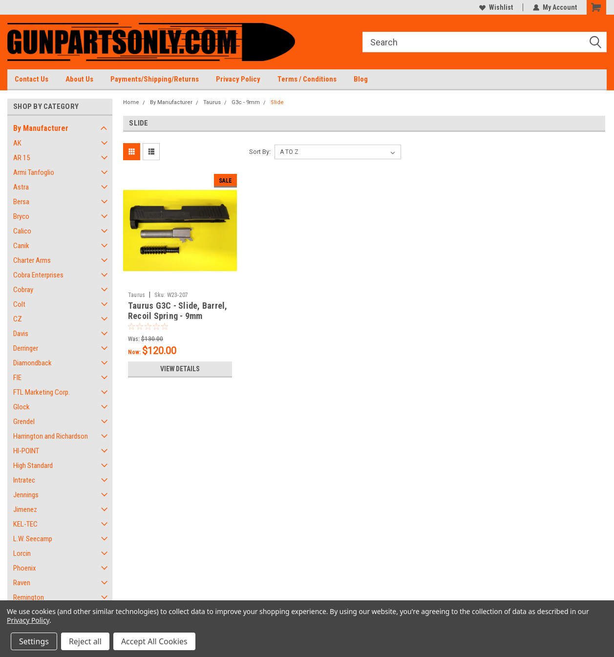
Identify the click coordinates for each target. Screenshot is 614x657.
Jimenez (25, 509)
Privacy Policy (238, 79)
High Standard (33, 465)
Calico (22, 231)
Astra (21, 187)
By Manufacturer (40, 128)
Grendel (24, 421)
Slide (277, 102)
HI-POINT (26, 450)
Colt (19, 304)
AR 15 (21, 157)
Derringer (25, 348)
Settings (34, 641)
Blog (361, 79)
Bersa (21, 201)
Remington (28, 597)
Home (131, 102)
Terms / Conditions (307, 79)
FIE (17, 377)
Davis (20, 333)
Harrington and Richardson (50, 436)
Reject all (85, 641)
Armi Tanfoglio (33, 172)
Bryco (21, 216)
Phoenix (24, 568)
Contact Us (31, 79)
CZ (17, 319)
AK (17, 143)
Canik (21, 245)
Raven (21, 582)
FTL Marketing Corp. (41, 392)
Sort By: (260, 151)
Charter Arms (32, 260)
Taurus (212, 102)
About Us (79, 79)
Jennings (26, 494)
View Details (180, 369)
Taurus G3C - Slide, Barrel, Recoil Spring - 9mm (178, 310)
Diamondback (32, 363)
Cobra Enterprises (38, 275)
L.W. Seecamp (32, 538)
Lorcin (22, 553)
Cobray (23, 289)
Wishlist (496, 7)
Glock (21, 407)
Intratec (24, 480)
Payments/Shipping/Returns (154, 79)
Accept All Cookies (154, 641)
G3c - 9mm (246, 102)
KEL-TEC (25, 524)
